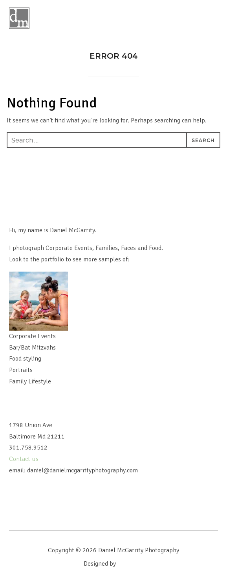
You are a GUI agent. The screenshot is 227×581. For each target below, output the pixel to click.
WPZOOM (130, 564)
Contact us (24, 459)
